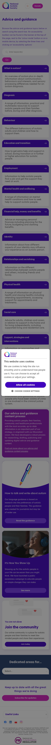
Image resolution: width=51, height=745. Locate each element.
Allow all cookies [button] (25, 384)
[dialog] (25, 372)
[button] (25, 391)
